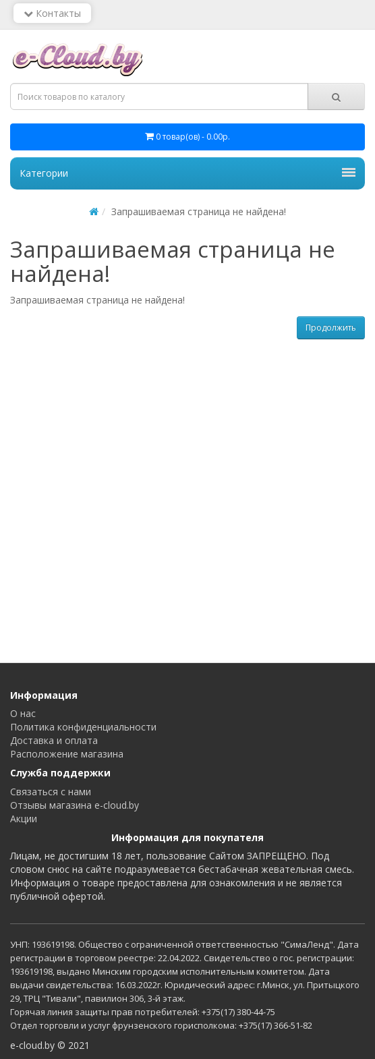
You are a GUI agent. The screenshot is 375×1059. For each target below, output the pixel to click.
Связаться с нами (50, 791)
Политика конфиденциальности (83, 726)
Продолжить (331, 327)
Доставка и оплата (54, 740)
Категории (187, 173)
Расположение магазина (66, 753)
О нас (23, 713)
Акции (23, 818)
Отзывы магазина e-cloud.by (74, 805)
